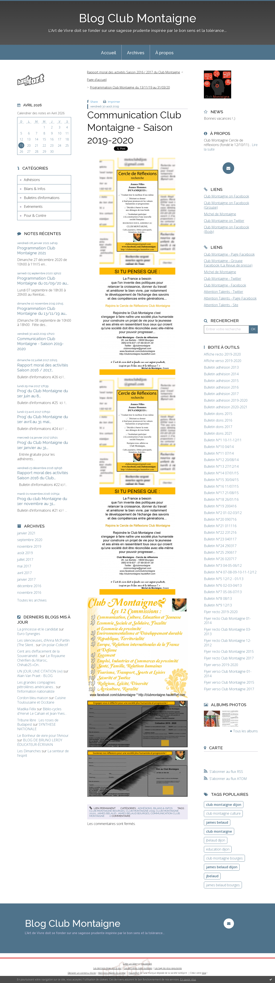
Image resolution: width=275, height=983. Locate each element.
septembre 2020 (29, 540)
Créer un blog (130, 963)
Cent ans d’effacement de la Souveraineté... (38, 653)
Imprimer (111, 101)
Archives (135, 52)
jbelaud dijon (215, 840)
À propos (164, 52)
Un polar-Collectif (55, 644)
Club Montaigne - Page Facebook (229, 254)
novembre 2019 (29, 546)
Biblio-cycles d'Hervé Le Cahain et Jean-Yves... (42, 711)
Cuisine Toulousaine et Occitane (41, 700)
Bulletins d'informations (42, 197)
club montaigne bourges (107, 810)
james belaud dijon (221, 867)
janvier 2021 (26, 533)
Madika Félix (26, 709)
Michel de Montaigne (220, 214)
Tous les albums (245, 731)
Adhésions (32, 179)
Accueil (108, 52)
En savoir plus (188, 979)
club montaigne (219, 831)
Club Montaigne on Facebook (226, 196)
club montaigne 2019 (140, 810)
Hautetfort (146, 963)
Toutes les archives (32, 600)
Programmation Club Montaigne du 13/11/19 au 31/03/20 (130, 87)
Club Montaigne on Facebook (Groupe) (226, 205)
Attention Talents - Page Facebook (230, 298)
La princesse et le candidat (37, 629)
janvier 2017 (26, 579)
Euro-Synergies (28, 633)
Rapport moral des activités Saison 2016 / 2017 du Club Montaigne (133, 72)
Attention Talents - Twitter (223, 291)
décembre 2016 (29, 586)
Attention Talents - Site (221, 305)
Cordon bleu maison (32, 697)
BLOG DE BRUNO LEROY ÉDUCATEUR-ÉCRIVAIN (39, 742)
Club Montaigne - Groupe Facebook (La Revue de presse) (228, 263)
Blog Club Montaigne (137, 18)
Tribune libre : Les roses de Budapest (37, 722)
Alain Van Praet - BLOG (35, 675)
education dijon (217, 849)
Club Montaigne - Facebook (225, 285)
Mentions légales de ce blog (111, 972)
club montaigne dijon (223, 804)
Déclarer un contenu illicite (82, 972)
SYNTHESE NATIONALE (36, 726)
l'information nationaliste (36, 691)
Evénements (33, 206)
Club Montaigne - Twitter (222, 278)
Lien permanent (102, 808)
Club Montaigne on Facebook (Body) (226, 229)
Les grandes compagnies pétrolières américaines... (36, 684)
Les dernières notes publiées (138, 968)
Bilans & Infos (34, 188)
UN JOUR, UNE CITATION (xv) (40, 671)
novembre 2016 (29, 592)
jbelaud (212, 876)
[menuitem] (108, 52)
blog (204, 972)
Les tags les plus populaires (168, 968)
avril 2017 (24, 573)
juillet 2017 (25, 559)
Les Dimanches (29, 751)
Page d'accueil (97, 80)
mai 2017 (24, 566)
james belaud (106, 813)
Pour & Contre (35, 215)
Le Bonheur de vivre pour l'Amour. (43, 735)
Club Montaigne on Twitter (224, 220)
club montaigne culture (223, 813)
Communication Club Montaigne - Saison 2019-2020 (40, 343)
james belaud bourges (133, 813)
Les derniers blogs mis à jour (107, 968)
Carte (216, 747)
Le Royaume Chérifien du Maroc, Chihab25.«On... (41, 660)
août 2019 (25, 553)
